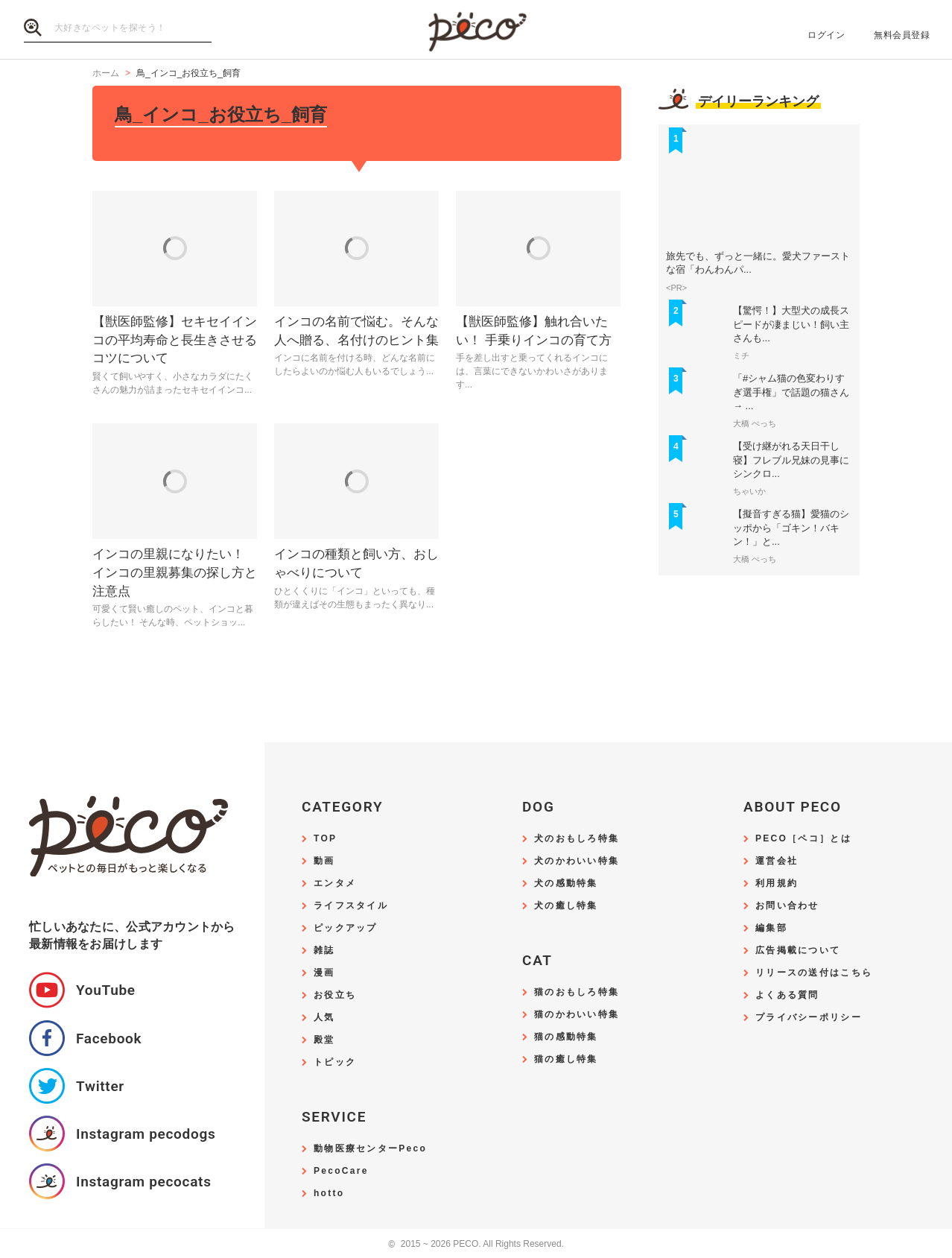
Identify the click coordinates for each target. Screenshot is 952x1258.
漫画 (324, 973)
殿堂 (324, 1040)
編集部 (771, 928)
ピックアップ (346, 928)
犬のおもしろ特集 (576, 839)
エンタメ (335, 883)
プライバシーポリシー (808, 1017)
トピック (335, 1062)
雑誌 (324, 950)
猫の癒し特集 (566, 1059)
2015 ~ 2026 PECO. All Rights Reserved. (476, 1244)
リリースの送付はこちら (813, 973)
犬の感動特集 (566, 883)
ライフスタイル (351, 906)
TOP (325, 839)
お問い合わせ (787, 906)
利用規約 (776, 883)
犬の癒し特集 (566, 906)
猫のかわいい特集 (576, 1015)
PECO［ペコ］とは (803, 839)
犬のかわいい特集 (576, 861)
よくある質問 (787, 995)
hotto (329, 1193)
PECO (476, 30)
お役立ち (335, 995)
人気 (324, 1017)
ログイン (826, 35)
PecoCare (341, 1171)
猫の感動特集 (566, 1037)
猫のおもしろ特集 (576, 992)
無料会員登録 (902, 35)
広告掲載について (797, 950)
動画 (324, 861)
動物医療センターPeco (370, 1149)
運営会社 (776, 861)
